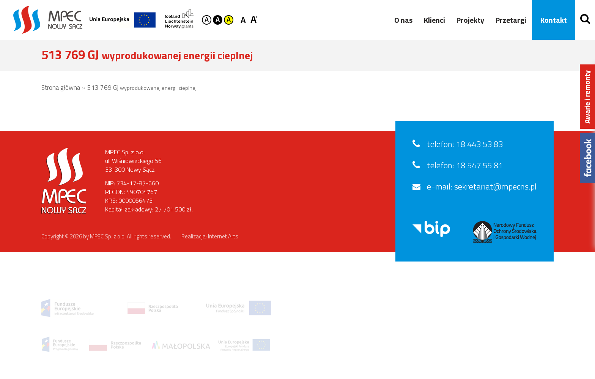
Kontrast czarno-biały (217, 20)
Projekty (468, 20)
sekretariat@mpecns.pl (495, 186)
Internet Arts (223, 236)
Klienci (431, 20)
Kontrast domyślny (206, 20)
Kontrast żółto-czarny (228, 20)
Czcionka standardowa (245, 19)
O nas (401, 20)
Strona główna (60, 87)
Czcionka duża (254, 19)
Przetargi (508, 20)
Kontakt (551, 20)
